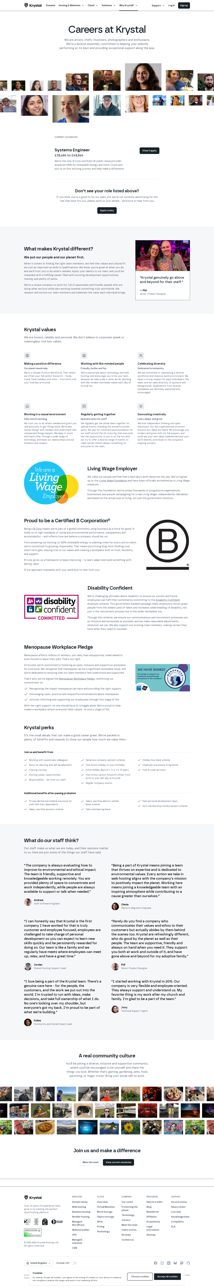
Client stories (129, 1230)
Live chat (176, 1212)
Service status (179, 1202)
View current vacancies (118, 1162)
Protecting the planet (130, 1208)
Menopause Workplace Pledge (77, 678)
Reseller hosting (81, 1216)
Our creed (127, 1202)
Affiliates (151, 1216)
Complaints (177, 1221)
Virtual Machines (106, 1207)
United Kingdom (38, 1263)
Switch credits (154, 1202)
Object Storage (105, 1216)
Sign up (184, 5)
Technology (103, 1231)
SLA (173, 1226)
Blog (148, 1207)
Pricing (100, 1226)
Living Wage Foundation (113, 480)
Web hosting (79, 1207)
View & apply (149, 150)
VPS (74, 1235)
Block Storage (104, 1212)
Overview (102, 1202)
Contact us (128, 1239)
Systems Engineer (72, 149)
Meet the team (91, 1162)
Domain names (79, 1202)
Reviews (126, 1235)
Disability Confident (168, 600)
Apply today (107, 210)
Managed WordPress (78, 1223)
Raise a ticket (178, 1207)
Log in (171, 5)
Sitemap (150, 1235)
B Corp (37, 528)
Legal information (152, 1228)
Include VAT (63, 1263)
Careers (126, 1220)
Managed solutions (77, 1241)
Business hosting (81, 1212)
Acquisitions (153, 1221)
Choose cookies (140, 1276)
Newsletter (152, 1212)
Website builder (81, 1230)
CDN (74, 1248)
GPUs (100, 1221)
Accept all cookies (167, 1276)
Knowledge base (180, 1216)
